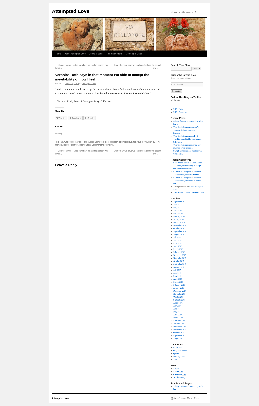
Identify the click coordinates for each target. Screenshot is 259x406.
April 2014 (177, 315)
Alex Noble (178, 192)
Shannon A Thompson (182, 172)
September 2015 (179, 264)
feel (134, 142)
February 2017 (179, 216)
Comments (179, 374)
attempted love (125, 142)
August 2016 (178, 234)
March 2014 (178, 318)
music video (178, 347)
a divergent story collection (106, 142)
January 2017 (178, 219)
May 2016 (177, 243)
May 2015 (177, 276)
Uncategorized (179, 356)
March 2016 (178, 249)
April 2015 (177, 279)
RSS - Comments (180, 112)
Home (58, 53)
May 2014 (177, 312)
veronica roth (85, 145)
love (158, 142)
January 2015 (178, 288)
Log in (176, 368)
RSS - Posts (178, 109)
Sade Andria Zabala (181, 163)
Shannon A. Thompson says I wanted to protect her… (188, 181)
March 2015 (178, 282)
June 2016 (177, 240)
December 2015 (179, 255)
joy (154, 142)
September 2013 (179, 335)
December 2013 (179, 327)
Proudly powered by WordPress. (187, 398)
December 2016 (179, 222)
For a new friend (114, 53)
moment (58, 145)
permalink (109, 145)
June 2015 (177, 273)
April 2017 (177, 210)
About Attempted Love (75, 53)
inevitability (146, 142)
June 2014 (177, 309)
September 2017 (179, 201)
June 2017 (177, 204)
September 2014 (179, 300)
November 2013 (179, 330)
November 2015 (179, 258)
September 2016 (179, 231)
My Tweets (175, 100)
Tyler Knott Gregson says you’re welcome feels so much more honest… (186, 130)
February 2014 (179, 321)
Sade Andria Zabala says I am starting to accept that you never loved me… (187, 166)
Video (175, 359)
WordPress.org (179, 377)
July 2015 (177, 270)
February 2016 (179, 252)
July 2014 (177, 306)
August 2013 (178, 338)
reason (66, 145)
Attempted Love (70, 11)
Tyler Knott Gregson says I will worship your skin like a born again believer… (187, 139)
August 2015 (178, 267)
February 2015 (179, 285)
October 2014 (178, 297)
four (139, 142)
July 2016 (177, 237)
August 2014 (178, 303)
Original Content (180, 350)
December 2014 (179, 291)
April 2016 (177, 246)
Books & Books (96, 53)
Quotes (80, 142)
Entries (178, 371)
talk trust (74, 145)
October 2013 (178, 332)
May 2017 (177, 207)
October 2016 (178, 228)
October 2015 (178, 261)
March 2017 (178, 213)
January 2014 (178, 324)
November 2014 (179, 294)
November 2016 (179, 225)
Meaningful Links (134, 53)
